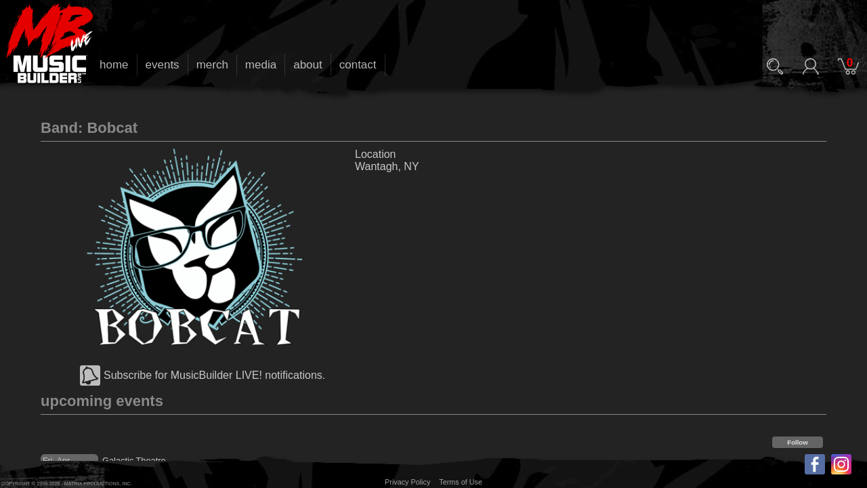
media (260, 64)
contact (358, 64)
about (307, 64)
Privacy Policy (407, 482)
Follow (797, 442)
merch (212, 64)
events (162, 64)
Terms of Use (460, 482)
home (114, 64)
